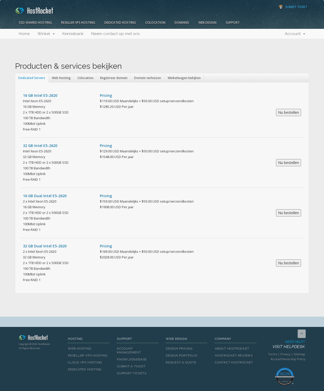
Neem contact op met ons (115, 33)
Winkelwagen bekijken (184, 78)
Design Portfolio (181, 355)
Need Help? (284, 344)
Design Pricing (179, 348)
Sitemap (299, 354)
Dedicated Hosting (120, 22)
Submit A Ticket (131, 366)
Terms (272, 354)
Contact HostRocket (234, 362)
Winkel (46, 33)
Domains (182, 22)
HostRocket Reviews (234, 355)
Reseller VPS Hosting (78, 22)
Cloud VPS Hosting (85, 362)
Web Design (207, 22)
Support (233, 22)
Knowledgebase (132, 359)
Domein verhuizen (147, 78)
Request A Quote (181, 362)
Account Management (129, 350)
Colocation (155, 22)
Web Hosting (61, 78)
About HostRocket (232, 348)
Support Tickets (132, 373)
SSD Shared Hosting (35, 22)
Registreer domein (113, 78)
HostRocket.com (39, 338)
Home (24, 33)
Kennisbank (73, 33)
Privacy (285, 354)
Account (295, 33)
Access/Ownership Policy (288, 359)
